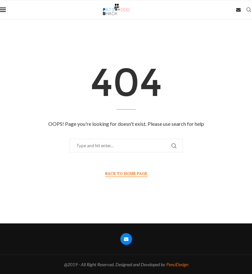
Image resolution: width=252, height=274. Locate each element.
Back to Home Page (126, 173)
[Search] (249, 9)
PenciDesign (177, 264)
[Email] (238, 9)
